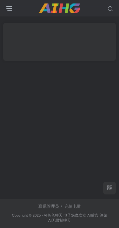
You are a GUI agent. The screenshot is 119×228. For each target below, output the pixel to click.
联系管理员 (48, 206)
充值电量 (72, 206)
